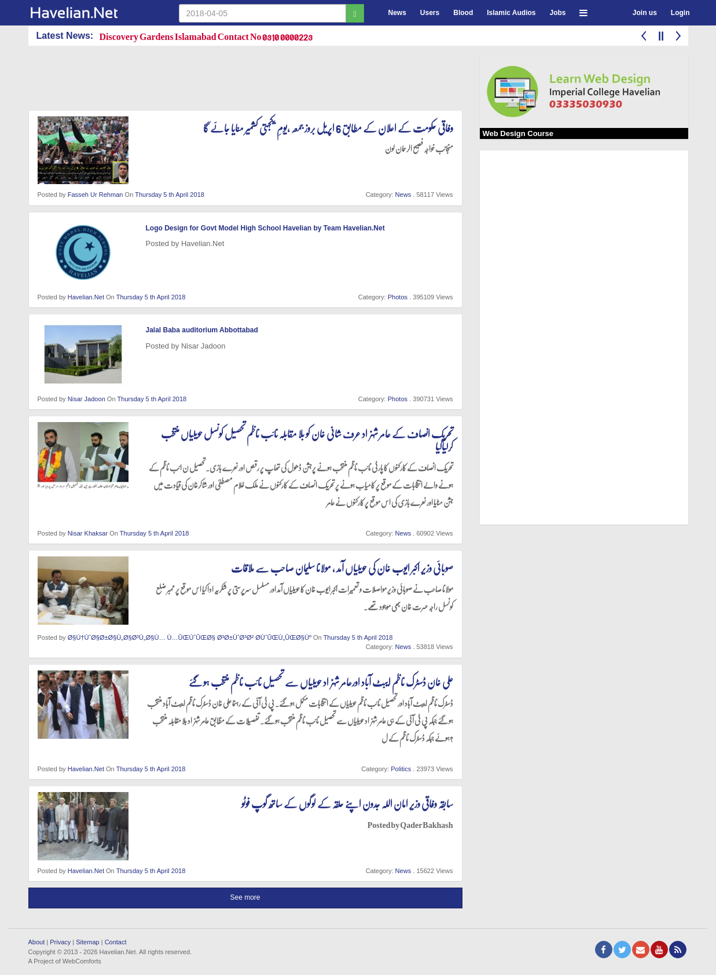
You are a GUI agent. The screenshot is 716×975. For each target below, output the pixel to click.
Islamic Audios (511, 13)
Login (680, 13)
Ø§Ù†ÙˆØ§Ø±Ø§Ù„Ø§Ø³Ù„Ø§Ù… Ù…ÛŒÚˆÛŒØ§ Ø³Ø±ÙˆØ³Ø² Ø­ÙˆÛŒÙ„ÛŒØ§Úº (189, 637)
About (36, 942)
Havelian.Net (86, 297)
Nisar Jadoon (86, 398)
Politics (401, 768)
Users (429, 13)
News (397, 13)
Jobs (557, 13)
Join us (645, 13)
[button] (583, 11)
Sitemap (87, 942)
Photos (397, 297)
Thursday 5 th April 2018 (169, 194)
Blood (463, 13)
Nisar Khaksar (88, 533)
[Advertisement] (239, 80)
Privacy (60, 942)
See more (245, 897)
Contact (116, 942)
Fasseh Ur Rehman (95, 194)
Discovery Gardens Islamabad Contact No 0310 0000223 (206, 36)
